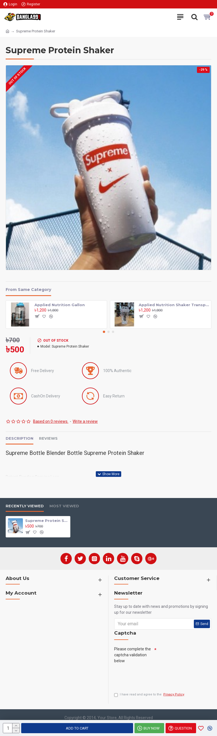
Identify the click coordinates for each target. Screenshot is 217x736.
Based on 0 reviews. (50, 421)
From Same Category (28, 289)
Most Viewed (64, 506)
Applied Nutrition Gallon (59, 305)
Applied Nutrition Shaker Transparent (174, 305)
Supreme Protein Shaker (46, 520)
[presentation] (157, 676)
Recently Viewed (25, 506)
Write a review (85, 421)
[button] (104, 332)
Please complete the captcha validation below (132, 655)
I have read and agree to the (149, 694)
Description (19, 438)
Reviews (48, 438)
